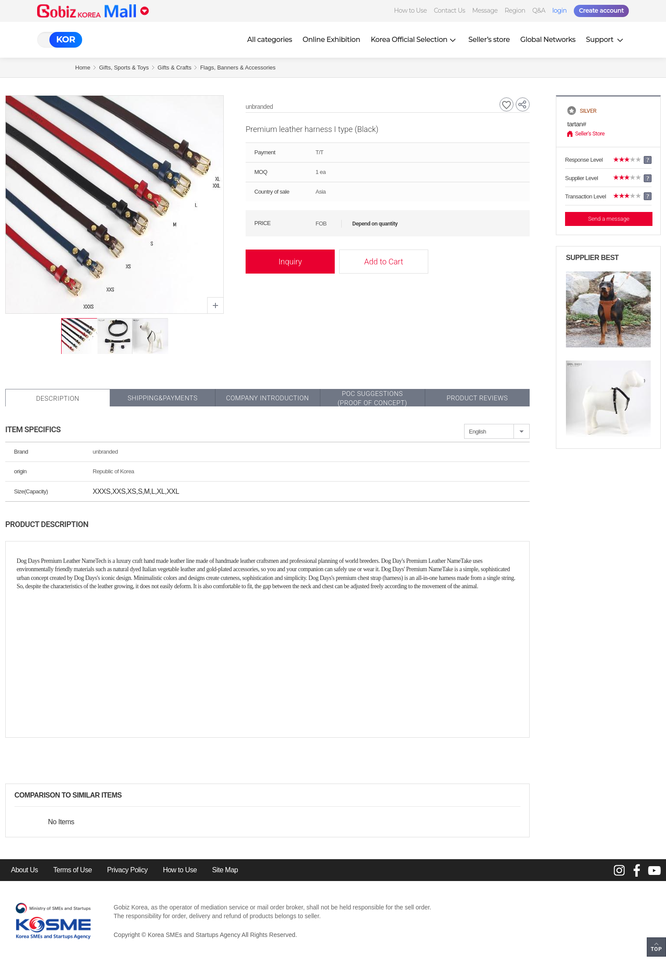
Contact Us (449, 10)
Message (484, 10)
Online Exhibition (331, 39)
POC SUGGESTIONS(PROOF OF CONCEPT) (372, 398)
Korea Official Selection (414, 39)
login (559, 10)
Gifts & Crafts (174, 67)
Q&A (538, 10)
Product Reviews (477, 398)
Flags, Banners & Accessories (238, 67)
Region (515, 10)
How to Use (410, 10)
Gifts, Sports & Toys (124, 67)
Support (605, 39)
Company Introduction (267, 398)
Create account (601, 10)
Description (57, 398)
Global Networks (548, 39)
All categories (269, 39)
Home (82, 67)
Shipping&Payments (163, 398)
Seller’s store (489, 39)
